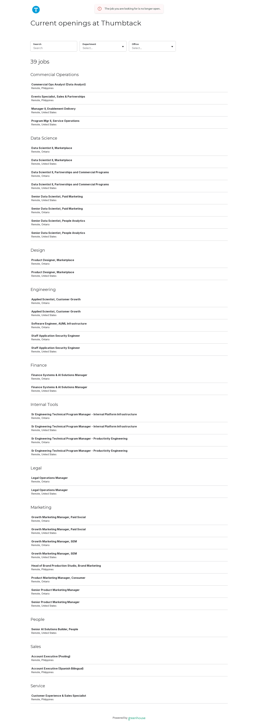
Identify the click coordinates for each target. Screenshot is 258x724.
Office (135, 44)
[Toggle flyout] (123, 47)
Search (37, 44)
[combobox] (132, 48)
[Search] (53, 48)
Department (89, 44)
